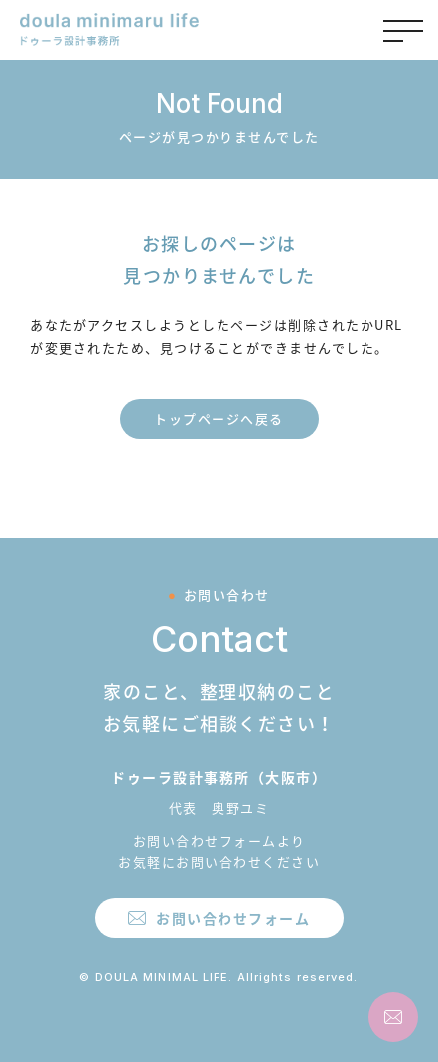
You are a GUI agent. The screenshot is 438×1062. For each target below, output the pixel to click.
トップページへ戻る (219, 418)
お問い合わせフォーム (233, 918)
